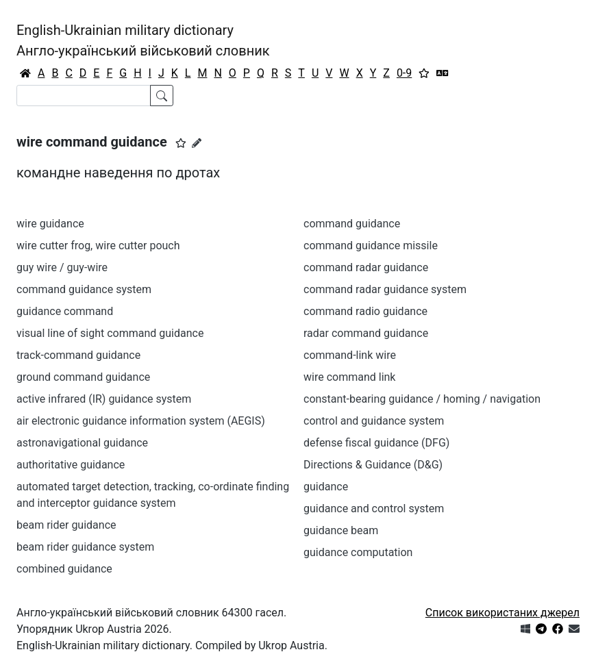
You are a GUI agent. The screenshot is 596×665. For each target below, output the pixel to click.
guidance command (64, 311)
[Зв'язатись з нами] (574, 629)
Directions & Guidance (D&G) (373, 464)
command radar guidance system (385, 289)
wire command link (349, 377)
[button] (180, 143)
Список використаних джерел (502, 612)
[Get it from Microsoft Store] (525, 629)
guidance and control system (373, 508)
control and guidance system (373, 420)
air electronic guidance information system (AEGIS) (140, 420)
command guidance (351, 223)
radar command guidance (365, 333)
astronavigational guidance (82, 442)
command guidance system (83, 289)
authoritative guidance (70, 464)
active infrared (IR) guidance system (103, 398)
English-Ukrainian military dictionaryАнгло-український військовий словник (143, 40)
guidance (325, 486)
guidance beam (340, 530)
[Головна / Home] (25, 73)
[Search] (83, 95)
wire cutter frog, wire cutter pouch (98, 245)
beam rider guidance (66, 524)
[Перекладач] (442, 73)
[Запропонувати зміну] (196, 143)
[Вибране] (424, 73)
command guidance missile (370, 245)
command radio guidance (365, 311)
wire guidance (50, 223)
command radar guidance (365, 267)
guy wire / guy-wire (62, 267)
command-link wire (349, 355)
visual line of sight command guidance (109, 333)
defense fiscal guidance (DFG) (376, 442)
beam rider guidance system (85, 546)
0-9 (404, 72)
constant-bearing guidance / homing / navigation (422, 398)
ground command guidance (83, 377)
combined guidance (64, 568)
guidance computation (357, 552)
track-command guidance (78, 355)
